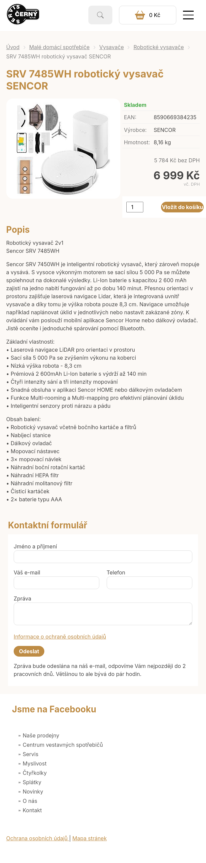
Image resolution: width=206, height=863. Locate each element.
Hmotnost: (137, 142)
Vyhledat (100, 15)
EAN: (130, 117)
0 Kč (154, 15)
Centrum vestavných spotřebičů (63, 744)
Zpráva (22, 598)
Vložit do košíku (182, 207)
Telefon (116, 572)
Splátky (32, 782)
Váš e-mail (27, 572)
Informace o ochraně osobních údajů (60, 636)
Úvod (13, 47)
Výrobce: (135, 130)
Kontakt (32, 810)
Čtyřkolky (35, 772)
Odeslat (29, 651)
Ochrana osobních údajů (37, 838)
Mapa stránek (89, 838)
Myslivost (35, 763)
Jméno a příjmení (35, 546)
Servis (30, 754)
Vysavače (111, 47)
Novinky (33, 791)
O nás (30, 801)
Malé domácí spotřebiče (59, 47)
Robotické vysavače (158, 47)
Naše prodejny (41, 735)
